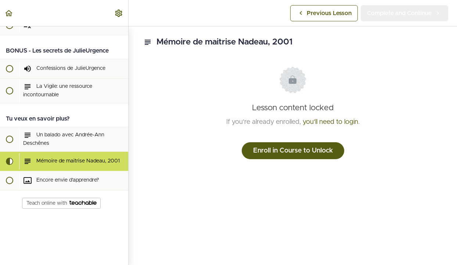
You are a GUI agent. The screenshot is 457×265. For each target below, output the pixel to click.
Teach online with (61, 203)
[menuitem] (119, 13)
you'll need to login (330, 122)
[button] (9, 13)
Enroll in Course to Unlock (293, 150)
